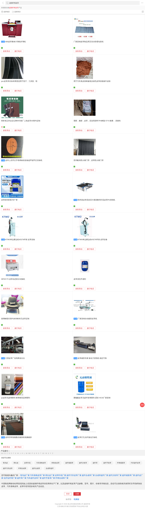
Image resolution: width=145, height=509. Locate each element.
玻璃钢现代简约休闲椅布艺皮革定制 (15, 319)
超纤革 (95, 463)
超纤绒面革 (69, 463)
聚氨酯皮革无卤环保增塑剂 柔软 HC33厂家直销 (92, 398)
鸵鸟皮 (5, 463)
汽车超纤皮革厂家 (34, 478)
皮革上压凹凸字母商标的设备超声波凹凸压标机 (23, 160)
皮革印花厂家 (60, 475)
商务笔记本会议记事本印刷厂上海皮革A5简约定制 (20, 121)
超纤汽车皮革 (7, 468)
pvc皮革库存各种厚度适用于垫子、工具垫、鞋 (19, 81)
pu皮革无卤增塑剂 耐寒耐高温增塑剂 (15, 398)
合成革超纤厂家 (101, 475)
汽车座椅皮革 (41, 463)
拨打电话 (18, 51)
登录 (68, 494)
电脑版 (76, 499)
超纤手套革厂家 (48, 478)
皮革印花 (27, 463)
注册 (77, 494)
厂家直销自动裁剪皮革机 (87, 319)
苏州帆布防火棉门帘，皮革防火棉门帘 (88, 160)
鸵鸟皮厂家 (25, 475)
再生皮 (16, 463)
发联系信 (6, 51)
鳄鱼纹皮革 (55, 463)
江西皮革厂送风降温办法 (15, 358)
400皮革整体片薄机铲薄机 (15, 42)
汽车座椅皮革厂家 (37, 475)
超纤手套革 (107, 463)
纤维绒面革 (121, 463)
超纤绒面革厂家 (128, 475)
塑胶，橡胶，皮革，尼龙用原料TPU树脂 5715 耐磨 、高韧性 (97, 121)
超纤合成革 (36, 468)
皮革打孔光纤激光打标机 (87, 437)
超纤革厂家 (21, 478)
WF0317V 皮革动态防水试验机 (13, 279)
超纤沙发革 (83, 463)
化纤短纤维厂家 (10, 478)
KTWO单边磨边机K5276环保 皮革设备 (20, 240)
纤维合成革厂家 (61, 478)
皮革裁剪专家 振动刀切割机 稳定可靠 (92, 358)
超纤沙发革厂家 (115, 475)
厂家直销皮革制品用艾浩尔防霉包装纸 (88, 42)
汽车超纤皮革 (135, 463)
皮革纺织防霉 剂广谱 (9, 200)
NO (29, 453)
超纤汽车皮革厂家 (74, 475)
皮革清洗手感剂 (80, 279)
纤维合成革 (22, 468)
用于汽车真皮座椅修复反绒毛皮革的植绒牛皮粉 (92, 81)
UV (43, 453)
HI (18, 453)
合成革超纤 (50, 468)
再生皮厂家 (50, 475)
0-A (2, 453)
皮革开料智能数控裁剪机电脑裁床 (18, 437)
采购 (142, 405)
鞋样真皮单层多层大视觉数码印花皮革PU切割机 (96, 200)
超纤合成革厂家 (88, 475)
